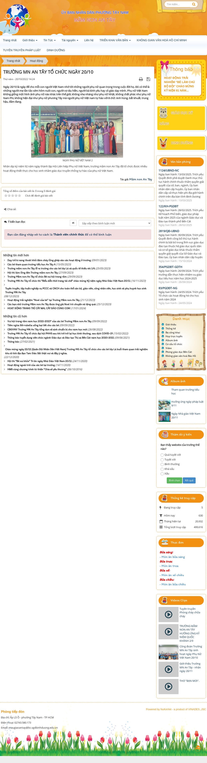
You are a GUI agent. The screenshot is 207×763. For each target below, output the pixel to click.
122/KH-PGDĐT (168, 206)
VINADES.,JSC (197, 709)
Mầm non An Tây (140, 179)
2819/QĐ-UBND (169, 231)
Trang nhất (9, 40)
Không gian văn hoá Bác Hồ (181, 355)
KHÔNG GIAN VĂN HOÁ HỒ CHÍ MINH (162, 40)
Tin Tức (49, 41)
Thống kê (171, 328)
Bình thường (170, 464)
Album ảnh (172, 340)
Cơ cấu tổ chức (174, 344)
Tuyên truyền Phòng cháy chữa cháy (190, 612)
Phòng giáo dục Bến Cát (179, 351)
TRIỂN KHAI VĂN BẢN (115, 41)
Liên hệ (88, 40)
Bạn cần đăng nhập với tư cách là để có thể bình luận (59, 234)
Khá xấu (167, 469)
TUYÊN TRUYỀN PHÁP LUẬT (22, 50)
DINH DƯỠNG (56, 50)
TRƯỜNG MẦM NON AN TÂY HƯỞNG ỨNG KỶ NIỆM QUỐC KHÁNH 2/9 (189, 633)
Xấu (165, 473)
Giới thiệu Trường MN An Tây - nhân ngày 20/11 (190, 667)
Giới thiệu (29, 41)
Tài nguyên (70, 41)
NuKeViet (166, 709)
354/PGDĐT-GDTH (170, 267)
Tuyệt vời (168, 459)
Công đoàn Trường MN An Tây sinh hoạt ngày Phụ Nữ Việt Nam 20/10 (191, 652)
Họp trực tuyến (174, 336)
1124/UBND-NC (169, 170)
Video (169, 348)
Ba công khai (173, 332)
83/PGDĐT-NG (168, 288)
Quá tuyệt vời (171, 455)
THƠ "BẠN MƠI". (189, 681)
